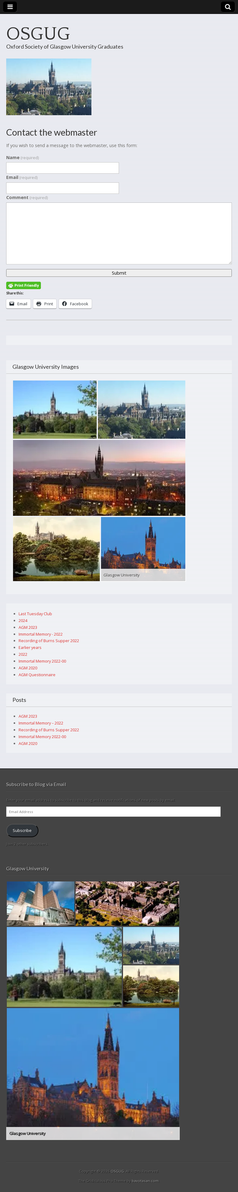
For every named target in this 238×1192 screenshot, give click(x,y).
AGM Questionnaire (37, 674)
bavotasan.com (145, 1180)
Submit (119, 273)
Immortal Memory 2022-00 (42, 661)
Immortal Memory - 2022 (41, 634)
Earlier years (30, 647)
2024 (23, 620)
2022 (23, 654)
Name (22, 157)
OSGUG (38, 34)
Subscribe (22, 830)
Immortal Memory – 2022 (41, 723)
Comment (27, 197)
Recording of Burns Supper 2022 (49, 640)
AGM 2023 (28, 627)
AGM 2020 (28, 668)
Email (21, 177)
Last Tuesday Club (35, 613)
